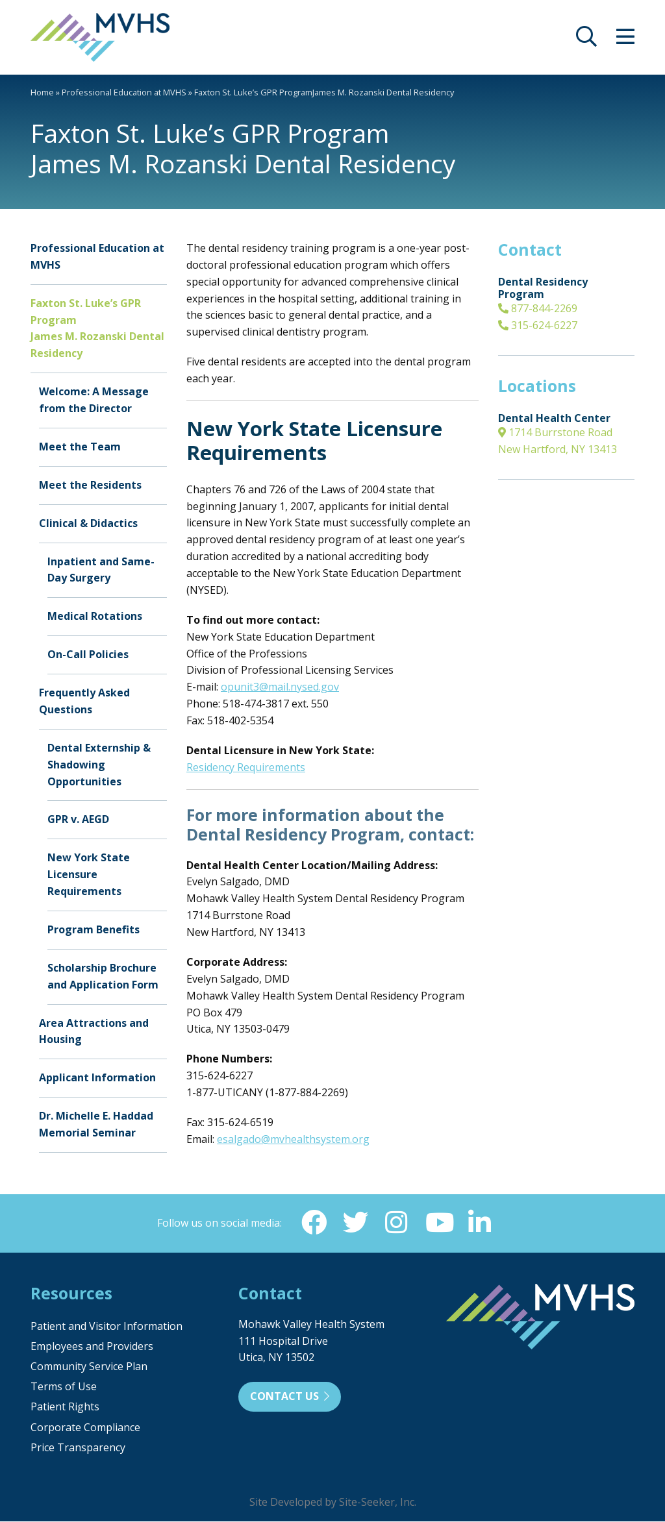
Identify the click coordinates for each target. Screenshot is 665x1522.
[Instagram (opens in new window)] (397, 1223)
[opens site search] (586, 40)
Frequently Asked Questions (84, 701)
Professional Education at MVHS (124, 92)
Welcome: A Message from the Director (94, 399)
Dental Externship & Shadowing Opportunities (99, 765)
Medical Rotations (94, 616)
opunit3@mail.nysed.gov (280, 687)
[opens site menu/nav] (625, 40)
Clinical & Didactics (88, 523)
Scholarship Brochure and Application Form (102, 976)
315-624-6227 (537, 325)
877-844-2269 (537, 308)
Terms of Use (64, 1387)
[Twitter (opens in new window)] (355, 1223)
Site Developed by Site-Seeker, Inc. (332, 1502)
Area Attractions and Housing (94, 1031)
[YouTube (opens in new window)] (438, 1223)
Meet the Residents (90, 485)
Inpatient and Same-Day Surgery (101, 569)
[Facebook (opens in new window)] (314, 1223)
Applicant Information (97, 1077)
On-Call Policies (88, 654)
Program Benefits (93, 929)
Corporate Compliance (85, 1428)
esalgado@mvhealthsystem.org (293, 1139)
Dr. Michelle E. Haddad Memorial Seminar (96, 1124)
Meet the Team (80, 446)
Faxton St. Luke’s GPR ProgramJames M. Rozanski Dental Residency (97, 328)
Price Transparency (78, 1448)
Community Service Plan (89, 1367)
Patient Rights (65, 1407)
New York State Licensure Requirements (88, 874)
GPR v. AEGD (78, 819)
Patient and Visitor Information (106, 1326)
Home (42, 92)
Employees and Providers (92, 1347)
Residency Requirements (245, 767)
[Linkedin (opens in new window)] (480, 1223)
